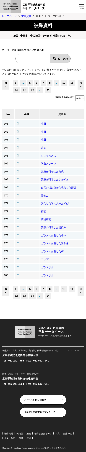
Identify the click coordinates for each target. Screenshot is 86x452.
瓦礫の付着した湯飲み (53, 227)
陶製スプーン (48, 163)
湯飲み (45, 195)
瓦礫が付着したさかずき (55, 179)
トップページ (9, 16)
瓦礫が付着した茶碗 (52, 171)
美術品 (19, 433)
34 (48, 89)
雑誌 (28, 438)
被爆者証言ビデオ (43, 433)
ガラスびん (47, 267)
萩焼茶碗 (46, 219)
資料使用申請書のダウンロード (39, 412)
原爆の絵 (67, 433)
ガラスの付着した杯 (52, 251)
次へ (81, 85)
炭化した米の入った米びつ (56, 203)
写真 (57, 433)
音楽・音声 (9, 438)
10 (64, 83)
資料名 (62, 114)
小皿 (43, 123)
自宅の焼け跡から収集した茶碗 (58, 187)
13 (24, 89)
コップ (45, 259)
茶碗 (43, 147)
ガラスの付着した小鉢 (53, 235)
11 (71, 83)
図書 (21, 438)
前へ (6, 85)
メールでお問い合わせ (35, 400)
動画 (28, 433)
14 (32, 89)
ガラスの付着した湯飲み (55, 243)
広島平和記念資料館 (50, 7)
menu (81, 8)
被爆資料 (26, 16)
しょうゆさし (48, 155)
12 (16, 89)
